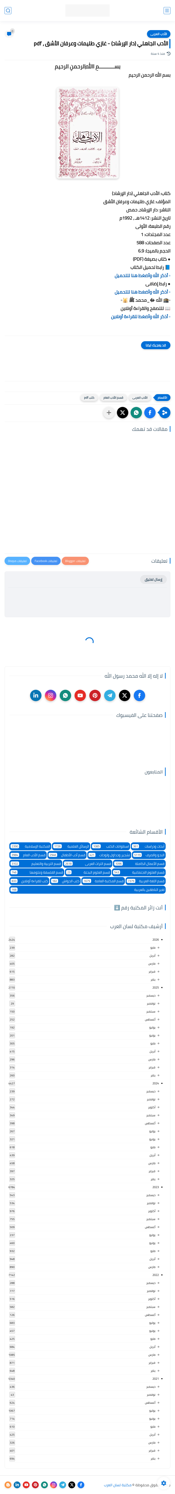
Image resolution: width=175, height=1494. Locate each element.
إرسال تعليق (153, 579)
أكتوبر (151, 1107)
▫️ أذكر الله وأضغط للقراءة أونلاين (140, 316)
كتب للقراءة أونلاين (29, 881)
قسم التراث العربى (87, 863)
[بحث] (8, 10)
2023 (155, 1187)
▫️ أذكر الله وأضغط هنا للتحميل (142, 275)
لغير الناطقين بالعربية (87, 889)
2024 (155, 1083)
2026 (155, 939)
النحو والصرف (149, 855)
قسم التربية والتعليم (35, 863)
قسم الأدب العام (113, 397)
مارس (151, 963)
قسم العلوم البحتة (88, 872)
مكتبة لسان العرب (117, 1484)
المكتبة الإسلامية (30, 846)
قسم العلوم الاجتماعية (139, 872)
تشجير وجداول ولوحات (109, 855)
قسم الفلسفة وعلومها (36, 872)
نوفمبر (151, 1003)
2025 (155, 987)
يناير (153, 979)
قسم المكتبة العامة (103, 881)
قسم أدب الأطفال (67, 855)
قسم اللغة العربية (146, 881)
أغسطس (150, 1019)
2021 (155, 1378)
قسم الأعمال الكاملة (139, 863)
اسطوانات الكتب (110, 846)
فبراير (152, 971)
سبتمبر (150, 1011)
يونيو (152, 1035)
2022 (155, 1275)
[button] (150, 412)
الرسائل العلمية (71, 846)
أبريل (152, 955)
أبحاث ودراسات (148, 846)
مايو (152, 947)
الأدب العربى (158, 34)
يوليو (152, 1027)
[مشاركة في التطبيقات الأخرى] (109, 412)
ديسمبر (150, 995)
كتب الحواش (65, 881)
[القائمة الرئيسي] (167, 10)
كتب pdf (89, 397)
